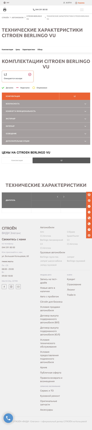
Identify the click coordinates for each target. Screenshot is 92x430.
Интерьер (10, 126)
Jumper (70, 257)
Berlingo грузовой (76, 261)
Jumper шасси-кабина (51, 261)
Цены (18, 50)
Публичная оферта (50, 372)
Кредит (71, 279)
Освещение (11, 134)
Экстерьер (10, 119)
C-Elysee (71, 232)
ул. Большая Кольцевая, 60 (15, 256)
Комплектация (7, 50)
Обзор (39, 50)
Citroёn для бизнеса (51, 301)
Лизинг (71, 289)
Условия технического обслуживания (48, 343)
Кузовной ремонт (50, 395)
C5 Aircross (45, 236)
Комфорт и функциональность (21, 111)
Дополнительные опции (17, 141)
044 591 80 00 (8, 247)
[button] (79, 3)
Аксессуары (46, 409)
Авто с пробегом (49, 296)
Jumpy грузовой (48, 265)
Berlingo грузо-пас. (49, 257)
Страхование (74, 284)
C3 (68, 240)
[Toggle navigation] (85, 9)
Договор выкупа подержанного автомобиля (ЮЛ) (50, 331)
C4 (41, 244)
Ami (42, 232)
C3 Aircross (72, 244)
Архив (43, 367)
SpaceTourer (73, 236)
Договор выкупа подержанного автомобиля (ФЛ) (49, 319)
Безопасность (12, 104)
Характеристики (28, 50)
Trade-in (71, 294)
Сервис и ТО (47, 390)
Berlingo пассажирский (51, 240)
